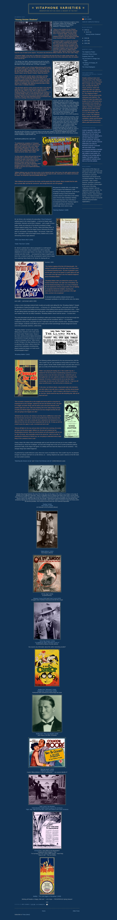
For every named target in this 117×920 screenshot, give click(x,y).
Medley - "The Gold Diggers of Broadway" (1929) (47, 896)
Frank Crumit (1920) (55, 598)
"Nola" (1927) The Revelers (47, 806)
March (88, 32)
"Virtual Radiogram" (46, 219)
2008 (85, 38)
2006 (85, 43)
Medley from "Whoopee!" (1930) (47, 689)
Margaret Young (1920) (40, 598)
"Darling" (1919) (47, 504)
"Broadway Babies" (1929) (22, 354)
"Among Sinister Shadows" (26, 20)
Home (43, 911)
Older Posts (76, 911)
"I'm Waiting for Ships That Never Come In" (47, 642)
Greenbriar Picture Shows (89, 54)
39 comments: (40, 904)
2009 (85, 30)
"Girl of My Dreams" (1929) (47, 641)
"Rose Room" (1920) (47, 505)
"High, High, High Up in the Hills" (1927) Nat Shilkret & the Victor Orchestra (47, 809)
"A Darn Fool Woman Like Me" (43, 461)
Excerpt (36, 850)
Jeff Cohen (87, 19)
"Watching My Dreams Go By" (23, 461)
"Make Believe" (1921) (47, 551)
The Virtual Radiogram (88, 67)
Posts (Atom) (26, 914)
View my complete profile (90, 21)
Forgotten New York (88, 56)
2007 (85, 40)
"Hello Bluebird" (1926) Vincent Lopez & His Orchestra (47, 808)
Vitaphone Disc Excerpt (47, 770)
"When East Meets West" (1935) (24, 239)
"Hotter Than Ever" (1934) (22, 244)
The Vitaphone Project (88, 52)
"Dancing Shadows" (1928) (60, 210)
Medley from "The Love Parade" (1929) (47, 734)
